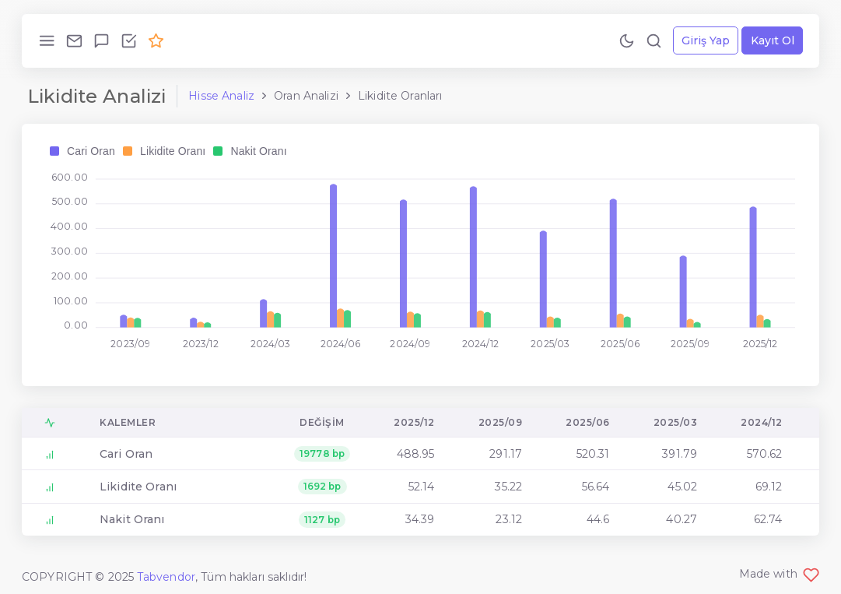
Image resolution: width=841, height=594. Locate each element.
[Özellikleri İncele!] (128, 40)
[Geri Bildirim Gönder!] (101, 40)
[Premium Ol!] (156, 40)
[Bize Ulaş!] (74, 40)
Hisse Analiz (221, 96)
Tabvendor (166, 577)
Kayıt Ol (772, 40)
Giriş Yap (706, 40)
